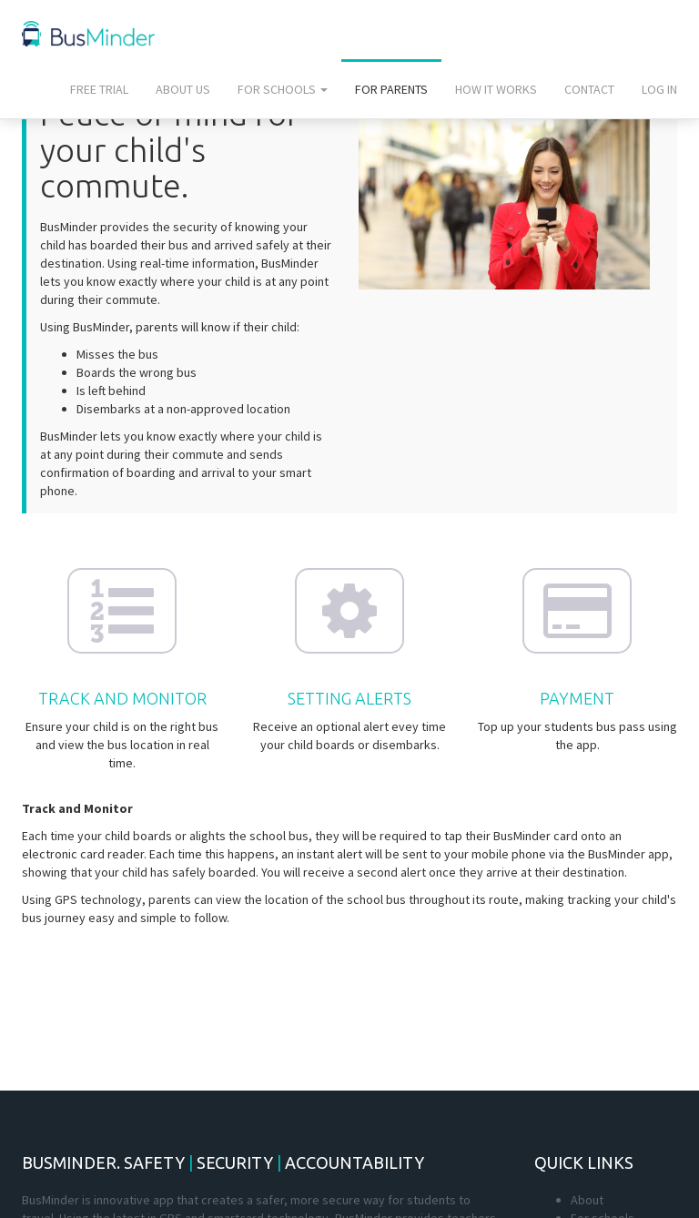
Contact (589, 89)
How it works (496, 89)
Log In (659, 89)
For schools (283, 89)
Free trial (99, 89)
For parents (391, 89)
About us (183, 89)
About (587, 1200)
